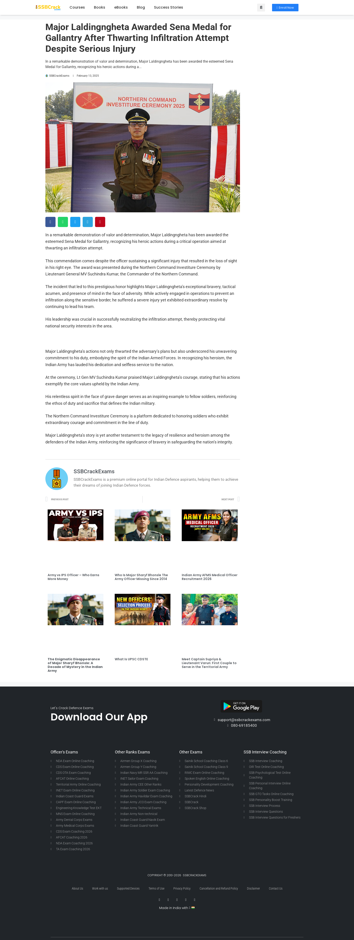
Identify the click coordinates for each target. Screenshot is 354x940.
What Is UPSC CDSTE (131, 659)
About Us (77, 888)
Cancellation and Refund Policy (219, 888)
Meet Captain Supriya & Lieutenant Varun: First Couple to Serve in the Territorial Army (209, 663)
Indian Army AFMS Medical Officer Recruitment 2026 (210, 577)
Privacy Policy (182, 888)
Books (99, 7)
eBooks (121, 7)
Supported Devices (128, 888)
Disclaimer (253, 888)
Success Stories (168, 7)
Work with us (100, 888)
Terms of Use (156, 888)
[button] (261, 8)
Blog (141, 7)
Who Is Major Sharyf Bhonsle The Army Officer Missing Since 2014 (141, 577)
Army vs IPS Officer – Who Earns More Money (73, 577)
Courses (77, 7)
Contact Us (275, 888)
